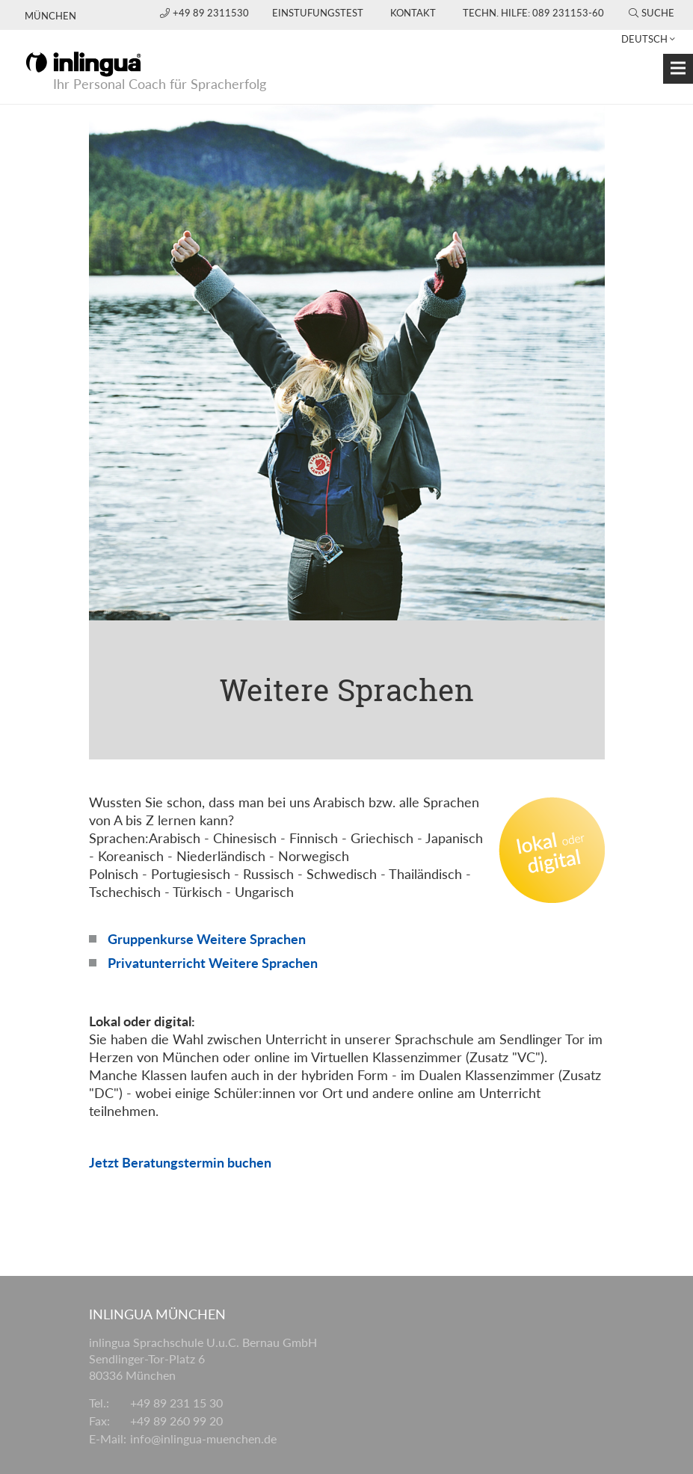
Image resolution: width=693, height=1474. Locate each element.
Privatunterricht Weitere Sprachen (213, 963)
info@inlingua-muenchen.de (203, 1438)
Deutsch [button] (644, 39)
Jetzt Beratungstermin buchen (180, 1162)
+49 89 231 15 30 (176, 1403)
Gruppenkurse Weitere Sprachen (207, 939)
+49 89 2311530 (205, 13)
